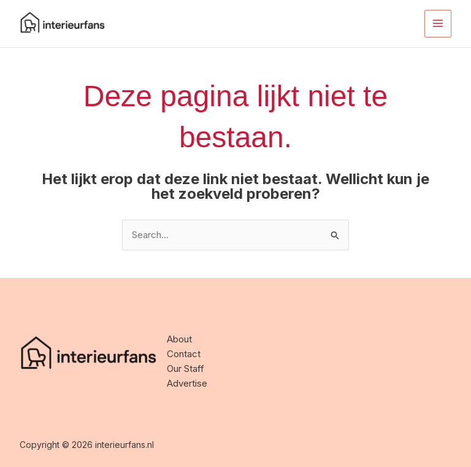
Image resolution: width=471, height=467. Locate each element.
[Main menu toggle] (438, 23)
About (179, 339)
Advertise (187, 383)
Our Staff (185, 368)
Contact (184, 354)
